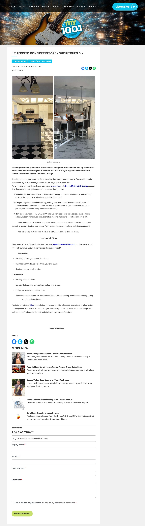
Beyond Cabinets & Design (63, 244)
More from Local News (41, 61)
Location (16, 456)
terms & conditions (66, 503)
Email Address (18, 468)
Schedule (94, 6)
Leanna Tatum (56, 186)
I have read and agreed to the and (45, 503)
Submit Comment (22, 513)
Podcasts (34, 6)
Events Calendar (51, 6)
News (22, 6)
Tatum (32, 305)
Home (12, 6)
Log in (15, 438)
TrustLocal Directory (75, 6)
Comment (17, 480)
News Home (20, 61)
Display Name (18, 445)
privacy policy (48, 503)
